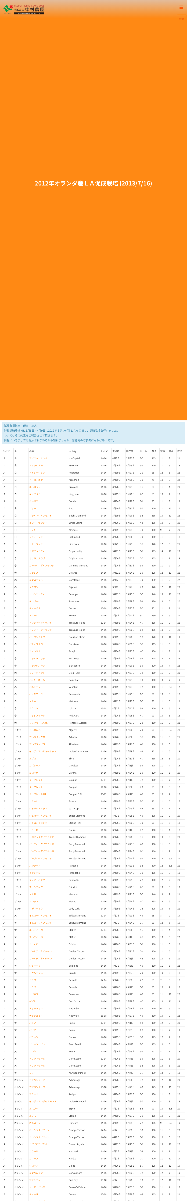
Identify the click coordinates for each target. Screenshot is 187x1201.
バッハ (32, 508)
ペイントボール (37, 680)
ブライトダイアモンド (40, 515)
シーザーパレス (37, 1187)
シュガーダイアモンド (40, 815)
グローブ (33, 1165)
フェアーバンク (37, 880)
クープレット (36, 780)
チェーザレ (35, 1194)
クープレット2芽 (37, 794)
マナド (32, 894)
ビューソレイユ (37, 1044)
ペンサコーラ (36, 694)
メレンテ (33, 530)
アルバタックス (37, 737)
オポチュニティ (37, 551)
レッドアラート (37, 715)
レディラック (36, 908)
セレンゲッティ (37, 594)
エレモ (32, 1116)
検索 (182, 19)
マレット (33, 901)
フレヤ (32, 1051)
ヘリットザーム (37, 1058)
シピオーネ (35, 965)
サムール (33, 801)
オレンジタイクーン (39, 1130)
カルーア (33, 1158)
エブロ (32, 758)
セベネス (33, 994)
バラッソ (33, 1037)
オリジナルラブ (37, 558)
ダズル (32, 1001)
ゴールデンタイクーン (40, 951)
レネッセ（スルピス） (40, 723)
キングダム (35, 494)
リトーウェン (36, 544)
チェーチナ (35, 608)
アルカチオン (36, 480)
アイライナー (36, 465)
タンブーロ (35, 601)
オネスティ (35, 1123)
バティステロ (36, 644)
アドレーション (37, 472)
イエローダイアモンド (40, 915)
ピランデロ (35, 873)
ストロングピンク (38, 823)
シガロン (33, 587)
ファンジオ (35, 651)
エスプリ (33, 1108)
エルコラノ (35, 487)
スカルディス (36, 973)
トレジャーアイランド (40, 622)
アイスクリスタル (38, 458)
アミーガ (33, 1094)
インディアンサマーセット (42, 751)
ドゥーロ (33, 830)
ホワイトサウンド (38, 523)
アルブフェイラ (37, 744)
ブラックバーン (37, 665)
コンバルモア (36, 1173)
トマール (33, 615)
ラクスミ (33, 708)
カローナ (33, 772)
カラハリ (33, 1151)
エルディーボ (36, 930)
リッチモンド (36, 537)
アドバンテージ (37, 1080)
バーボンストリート (39, 637)
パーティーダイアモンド (41, 844)
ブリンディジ (36, 887)
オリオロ (33, 944)
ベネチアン (35, 687)
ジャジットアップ (38, 808)
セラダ (32, 980)
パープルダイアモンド (40, 858)
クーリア (33, 501)
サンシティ (35, 1180)
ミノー (32, 1073)
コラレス (33, 572)
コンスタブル (36, 580)
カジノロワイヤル (38, 1144)
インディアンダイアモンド (42, 1101)
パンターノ (35, 865)
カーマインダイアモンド (41, 565)
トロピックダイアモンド (41, 837)
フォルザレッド (37, 658)
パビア (32, 1023)
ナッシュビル (36, 1008)
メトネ (32, 701)
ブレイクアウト (37, 673)
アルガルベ (35, 730)
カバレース (35, 765)
